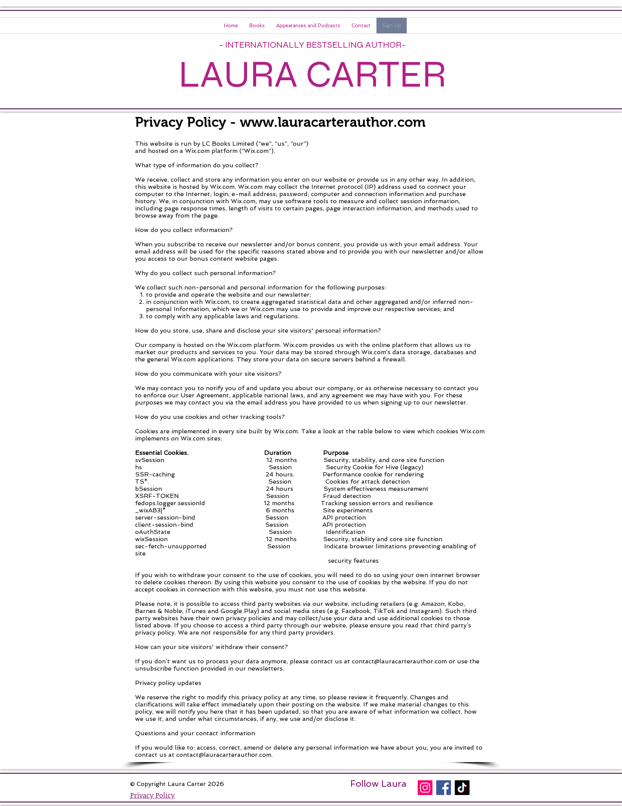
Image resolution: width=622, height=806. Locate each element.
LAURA (238, 74)
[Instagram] (425, 787)
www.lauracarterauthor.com (333, 122)
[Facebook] (443, 787)
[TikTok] (462, 787)
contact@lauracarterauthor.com (399, 661)
